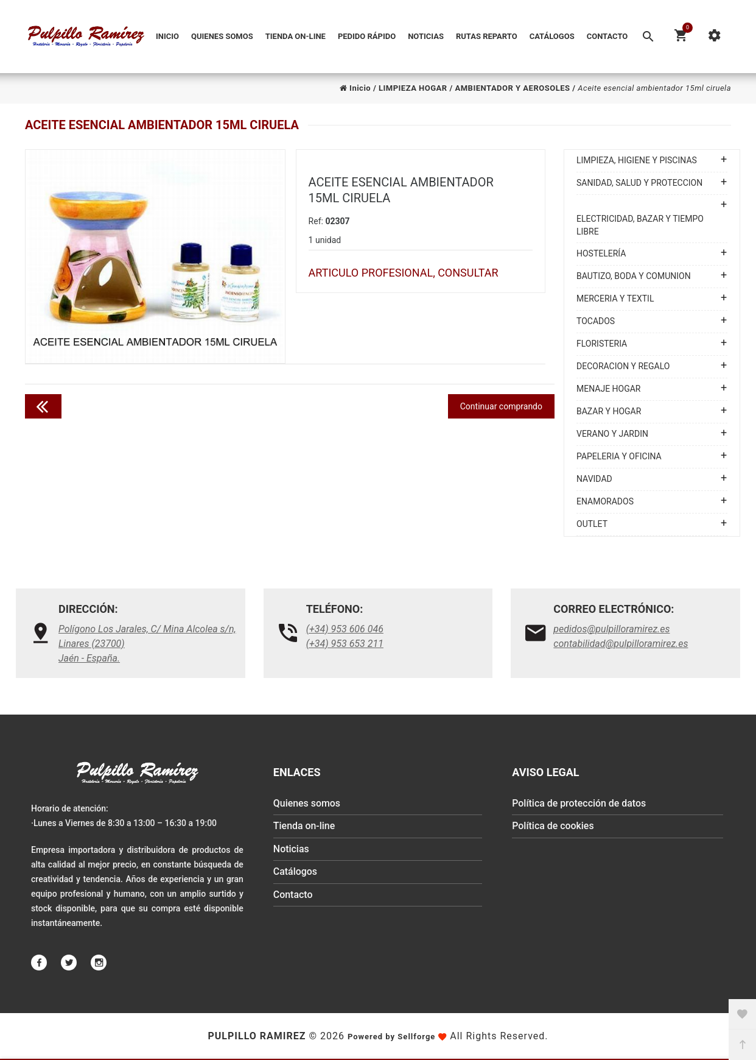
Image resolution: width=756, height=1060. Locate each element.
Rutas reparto (486, 36)
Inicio (167, 36)
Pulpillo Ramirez (257, 1036)
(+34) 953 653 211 (344, 643)
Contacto (607, 36)
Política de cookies (553, 827)
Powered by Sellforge (391, 1036)
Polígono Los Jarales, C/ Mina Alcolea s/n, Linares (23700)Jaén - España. (147, 643)
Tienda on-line (295, 36)
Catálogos (552, 36)
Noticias (426, 36)
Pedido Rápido (367, 36)
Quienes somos (222, 36)
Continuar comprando (501, 406)
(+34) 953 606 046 (344, 629)
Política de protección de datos (579, 804)
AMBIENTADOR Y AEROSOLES (512, 88)
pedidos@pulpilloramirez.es (611, 629)
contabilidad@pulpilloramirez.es (620, 643)
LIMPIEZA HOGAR (413, 88)
